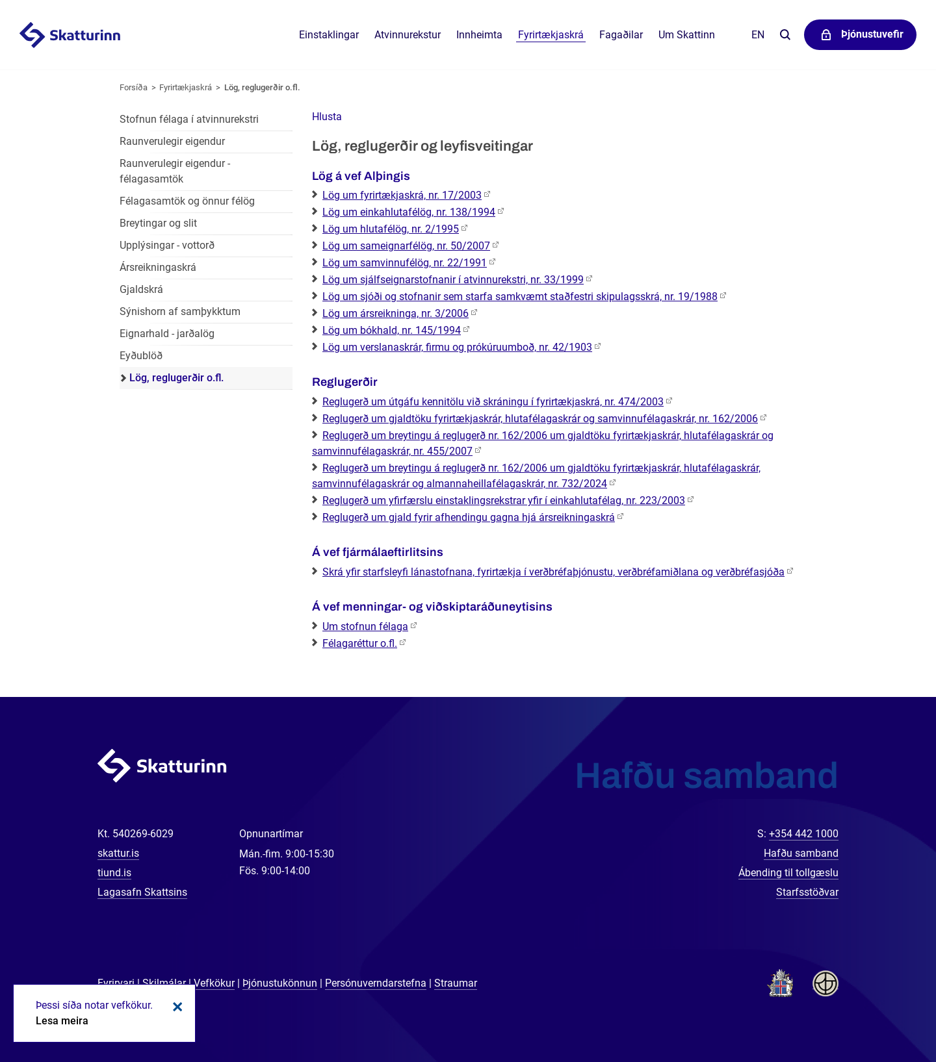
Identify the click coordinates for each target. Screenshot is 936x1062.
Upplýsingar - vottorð (167, 245)
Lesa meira (62, 1021)
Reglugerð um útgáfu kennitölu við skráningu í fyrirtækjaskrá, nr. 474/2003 (493, 402)
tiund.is (114, 872)
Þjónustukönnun (279, 983)
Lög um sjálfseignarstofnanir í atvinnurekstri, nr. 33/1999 (453, 279)
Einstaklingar (329, 35)
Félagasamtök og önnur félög (187, 201)
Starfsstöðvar (807, 892)
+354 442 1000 (803, 834)
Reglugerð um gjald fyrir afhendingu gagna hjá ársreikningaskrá (468, 517)
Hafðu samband (801, 853)
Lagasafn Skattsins (142, 892)
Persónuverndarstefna (375, 983)
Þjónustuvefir (872, 34)
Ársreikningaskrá (158, 267)
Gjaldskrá (141, 289)
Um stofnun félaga (365, 626)
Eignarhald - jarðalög (167, 333)
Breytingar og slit (158, 223)
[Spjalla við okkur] (884, 1010)
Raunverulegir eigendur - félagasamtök (175, 171)
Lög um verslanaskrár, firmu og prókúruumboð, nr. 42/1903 (457, 347)
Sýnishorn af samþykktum (180, 311)
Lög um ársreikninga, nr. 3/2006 (395, 313)
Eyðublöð (141, 355)
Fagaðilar (621, 35)
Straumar (455, 983)
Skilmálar (164, 983)
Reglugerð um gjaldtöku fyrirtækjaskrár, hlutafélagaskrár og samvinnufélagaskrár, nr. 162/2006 (540, 418)
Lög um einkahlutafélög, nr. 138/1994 (408, 212)
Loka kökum (175, 1006)
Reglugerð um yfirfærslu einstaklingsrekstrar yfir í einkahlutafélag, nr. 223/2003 (503, 500)
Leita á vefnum (785, 35)
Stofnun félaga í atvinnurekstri (189, 119)
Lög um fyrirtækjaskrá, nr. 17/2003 (402, 195)
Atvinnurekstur (407, 35)
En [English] (757, 35)
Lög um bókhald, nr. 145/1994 (391, 330)
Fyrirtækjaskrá (185, 87)
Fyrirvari (116, 983)
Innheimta (479, 35)
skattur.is (118, 853)
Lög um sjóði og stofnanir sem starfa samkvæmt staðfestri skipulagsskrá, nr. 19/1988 (520, 296)
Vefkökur (214, 983)
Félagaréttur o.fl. (359, 643)
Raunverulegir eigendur (172, 141)
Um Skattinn (686, 35)
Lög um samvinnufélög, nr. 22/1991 (404, 263)
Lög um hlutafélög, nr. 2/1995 (390, 229)
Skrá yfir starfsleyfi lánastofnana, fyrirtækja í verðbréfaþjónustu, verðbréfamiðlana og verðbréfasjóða (553, 572)
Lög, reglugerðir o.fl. (262, 87)
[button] (327, 116)
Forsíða (134, 87)
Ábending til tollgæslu (788, 872)
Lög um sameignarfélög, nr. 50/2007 (406, 246)
